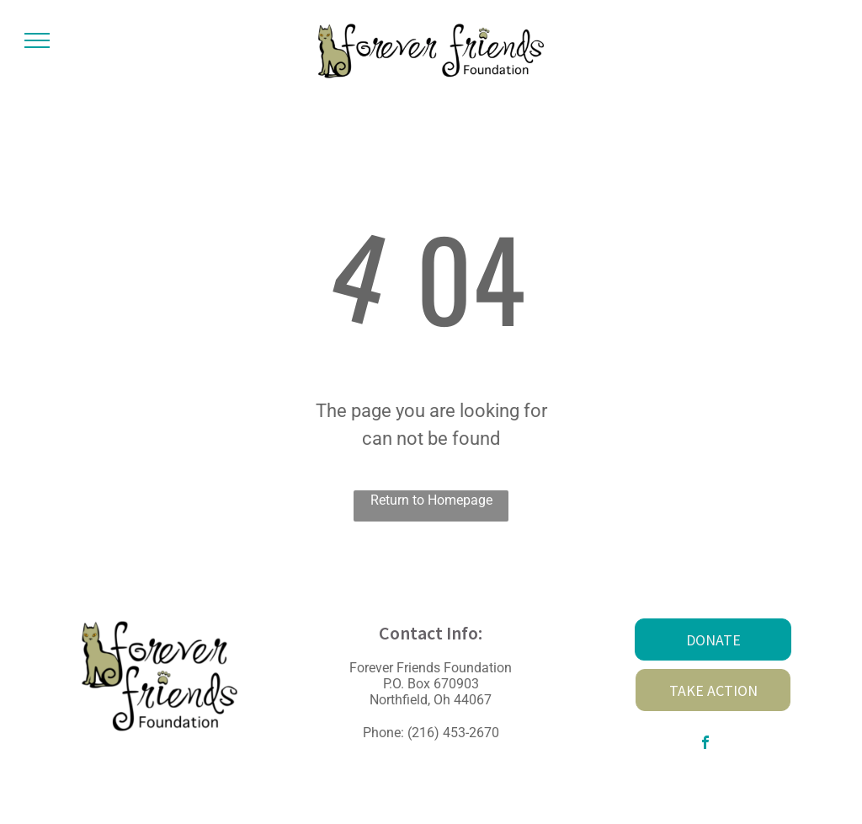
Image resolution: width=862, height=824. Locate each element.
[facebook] (705, 744)
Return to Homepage (431, 500)
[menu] (37, 40)
